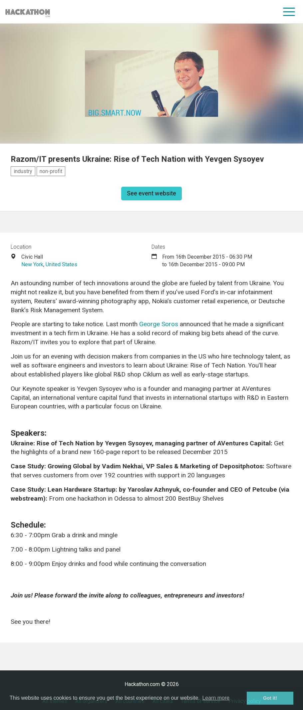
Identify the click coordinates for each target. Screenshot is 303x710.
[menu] (289, 11)
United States (61, 264)
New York (32, 264)
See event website (151, 193)
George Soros (158, 324)
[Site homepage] (27, 11)
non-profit (51, 171)
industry (23, 171)
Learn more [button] (215, 698)
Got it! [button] (270, 698)
